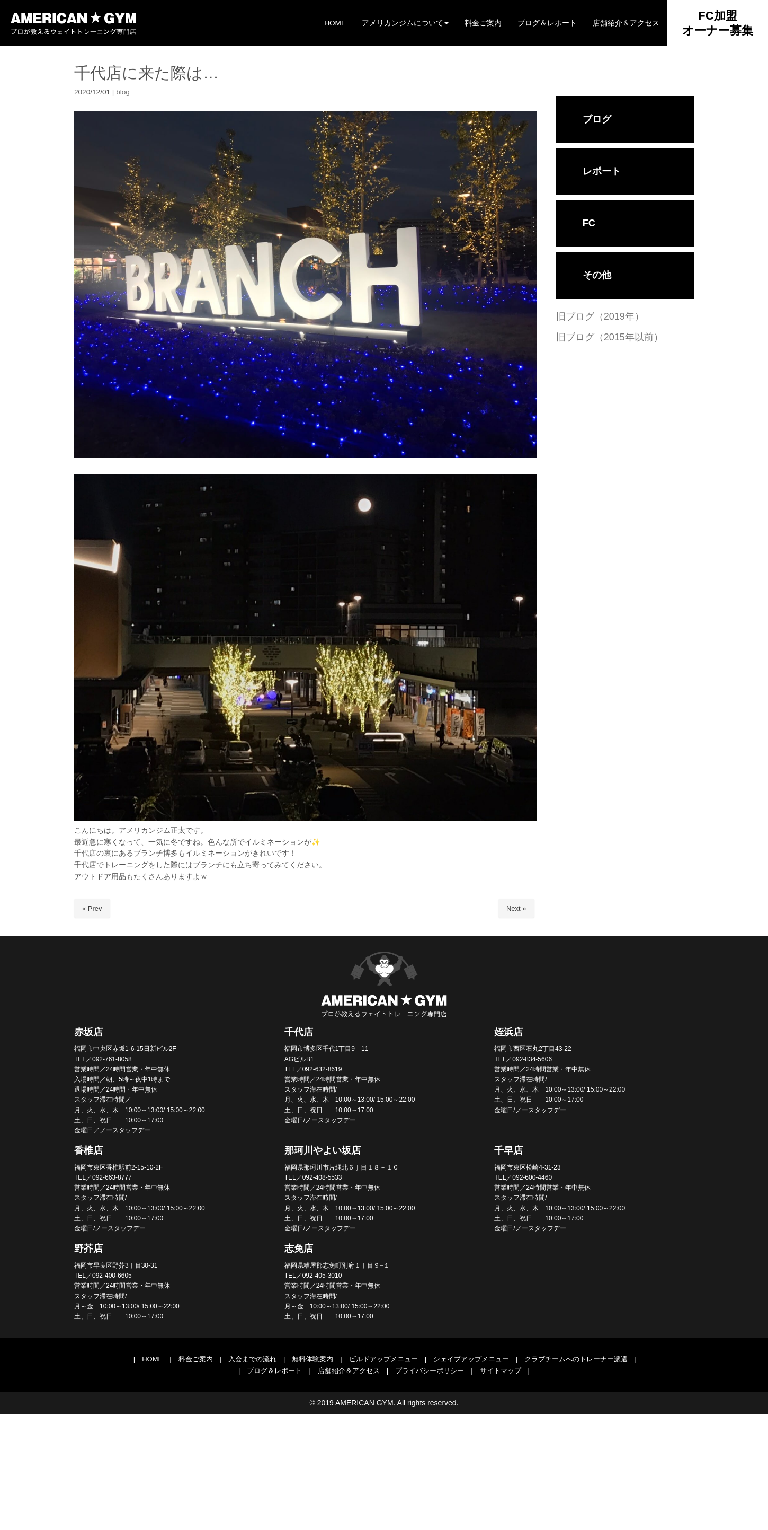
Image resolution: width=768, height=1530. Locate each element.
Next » (516, 908)
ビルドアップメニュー (383, 1359)
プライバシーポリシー (429, 1371)
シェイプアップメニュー (471, 1359)
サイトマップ (500, 1371)
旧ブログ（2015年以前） (609, 337)
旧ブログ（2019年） (600, 316)
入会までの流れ (252, 1359)
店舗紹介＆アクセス (349, 1371)
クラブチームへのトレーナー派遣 (576, 1359)
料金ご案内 (195, 1359)
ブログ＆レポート (274, 1371)
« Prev (92, 908)
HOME (152, 1359)
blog (123, 92)
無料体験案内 (312, 1359)
